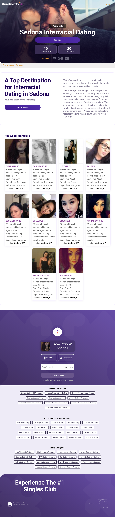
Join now (57, 40)
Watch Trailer (57, 26)
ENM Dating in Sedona (47, 457)
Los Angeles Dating (41, 422)
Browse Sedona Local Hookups (57, 408)
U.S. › (3, 65)
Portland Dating (58, 437)
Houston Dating (73, 422)
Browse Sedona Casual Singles (83, 393)
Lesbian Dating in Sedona (46, 462)
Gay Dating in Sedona (67, 457)
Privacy (106, 502)
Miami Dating (42, 427)
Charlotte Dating (73, 432)
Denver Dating (88, 427)
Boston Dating (24, 432)
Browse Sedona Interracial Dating (84, 403)
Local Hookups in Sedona (69, 462)
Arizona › (11, 65)
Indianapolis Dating (41, 437)
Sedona (19, 65)
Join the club (22, 107)
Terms (101, 502)
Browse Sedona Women (35, 398)
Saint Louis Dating (23, 437)
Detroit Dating (39, 432)
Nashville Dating (92, 437)
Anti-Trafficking (103, 504)
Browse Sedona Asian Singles (56, 403)
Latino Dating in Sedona (23, 462)
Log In (108, 4)
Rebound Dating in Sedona (45, 467)
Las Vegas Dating (75, 437)
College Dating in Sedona (89, 452)
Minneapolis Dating (55, 432)
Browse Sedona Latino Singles (30, 403)
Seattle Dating (72, 427)
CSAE (90, 504)
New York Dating (23, 422)
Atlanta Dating (27, 427)
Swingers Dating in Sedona (69, 467)
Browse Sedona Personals (78, 398)
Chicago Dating (58, 422)
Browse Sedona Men (56, 398)
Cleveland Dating (90, 432)
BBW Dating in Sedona (24, 452)
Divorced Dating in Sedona (25, 457)
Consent (95, 504)
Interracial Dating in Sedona (89, 457)
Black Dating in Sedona (45, 452)
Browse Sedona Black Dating (57, 393)
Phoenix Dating (57, 427)
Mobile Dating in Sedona (91, 462)
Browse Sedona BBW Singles (31, 393)
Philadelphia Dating (91, 422)
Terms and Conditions (67, 380)
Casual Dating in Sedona (67, 452)
